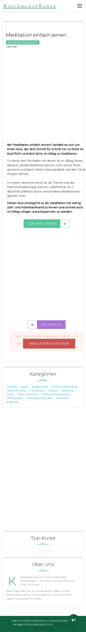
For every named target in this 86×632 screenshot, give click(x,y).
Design (24, 386)
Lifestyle (53, 390)
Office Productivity (28, 394)
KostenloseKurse (30, 6)
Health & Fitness (16, 390)
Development (40, 386)
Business (12, 386)
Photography (15, 398)
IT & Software (37, 390)
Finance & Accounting (64, 386)
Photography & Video (40, 398)
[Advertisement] (43, 99)
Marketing (67, 390)
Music (10, 394)
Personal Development (56, 394)
